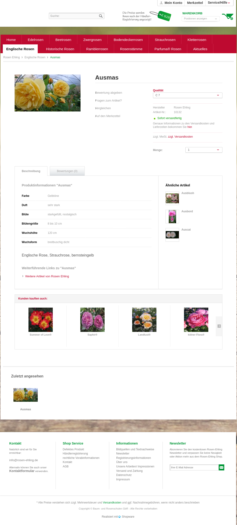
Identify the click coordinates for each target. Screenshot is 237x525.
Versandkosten (112, 502)
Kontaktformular (21, 471)
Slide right (219, 326)
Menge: (158, 150)
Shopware (128, 516)
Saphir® (92, 334)
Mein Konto (173, 3)
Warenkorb (228, 16)
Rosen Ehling (12, 57)
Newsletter (122, 453)
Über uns (122, 462)
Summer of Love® (40, 334)
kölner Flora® (196, 334)
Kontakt (67, 462)
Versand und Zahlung (129, 470)
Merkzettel (195, 3)
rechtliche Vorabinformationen (81, 458)
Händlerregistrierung (75, 453)
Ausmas (25, 409)
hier (189, 127)
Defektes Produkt (73, 449)
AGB (66, 466)
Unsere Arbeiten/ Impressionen (135, 466)
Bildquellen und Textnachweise (135, 449)
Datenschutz (124, 475)
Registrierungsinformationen (133, 458)
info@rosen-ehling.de (23, 460)
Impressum (123, 479)
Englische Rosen (35, 57)
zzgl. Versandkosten (180, 136)
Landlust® (144, 334)
